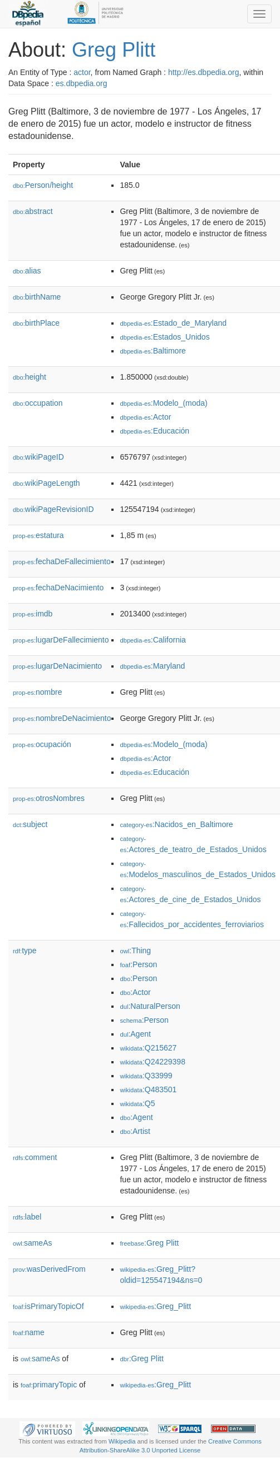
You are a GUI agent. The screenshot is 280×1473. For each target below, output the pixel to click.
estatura (38, 535)
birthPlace (36, 323)
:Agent (135, 1033)
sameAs (32, 1242)
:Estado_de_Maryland (173, 323)
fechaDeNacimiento (58, 587)
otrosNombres (49, 798)
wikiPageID (38, 456)
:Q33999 (146, 1075)
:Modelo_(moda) (163, 403)
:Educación (154, 430)
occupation (38, 403)
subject (30, 824)
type (25, 950)
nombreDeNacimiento (62, 718)
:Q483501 (148, 1089)
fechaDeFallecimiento (62, 561)
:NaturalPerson (150, 1006)
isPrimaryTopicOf (48, 1306)
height (29, 376)
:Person (138, 964)
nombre (37, 692)
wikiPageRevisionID (53, 509)
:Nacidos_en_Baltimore (176, 824)
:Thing (135, 950)
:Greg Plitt (149, 1242)
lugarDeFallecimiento (61, 639)
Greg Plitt (113, 49)
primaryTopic (49, 1384)
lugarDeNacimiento (57, 665)
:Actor (145, 416)
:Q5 (137, 1103)
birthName (37, 296)
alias (27, 270)
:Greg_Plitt (155, 1306)
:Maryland (152, 665)
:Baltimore (152, 350)
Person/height (43, 185)
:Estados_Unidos (164, 336)
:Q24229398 (152, 1061)
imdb (32, 613)
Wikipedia (122, 1441)
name (29, 1332)
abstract (33, 211)
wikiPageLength (46, 483)
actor (81, 72)
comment (35, 1157)
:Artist (135, 1131)
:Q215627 (148, 1047)
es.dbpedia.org (81, 83)
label (27, 1216)
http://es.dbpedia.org (203, 72)
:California (152, 639)
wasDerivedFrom (49, 1269)
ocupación (42, 744)
